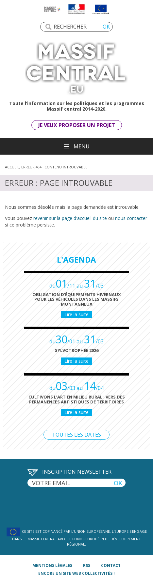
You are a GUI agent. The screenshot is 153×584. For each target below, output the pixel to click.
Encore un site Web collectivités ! (76, 573)
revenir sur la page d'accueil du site (70, 218)
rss (86, 565)
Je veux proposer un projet (76, 125)
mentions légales (52, 565)
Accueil (12, 166)
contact (111, 565)
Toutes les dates (76, 434)
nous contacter (131, 218)
